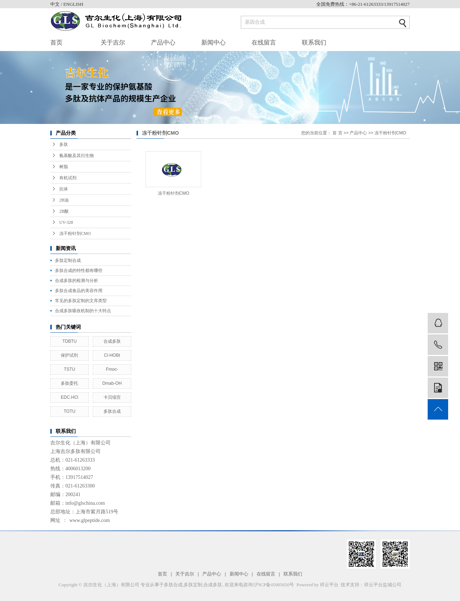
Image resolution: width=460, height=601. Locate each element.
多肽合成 (112, 411)
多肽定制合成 (68, 260)
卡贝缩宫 (112, 397)
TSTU (69, 369)
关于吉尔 (113, 42)
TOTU (69, 411)
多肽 (63, 144)
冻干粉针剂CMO (75, 233)
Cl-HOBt (112, 355)
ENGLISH (73, 4)
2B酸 (64, 211)
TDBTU (69, 341)
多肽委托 (69, 383)
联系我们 (314, 42)
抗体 (63, 188)
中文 (55, 4)
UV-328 (66, 222)
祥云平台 (329, 584)
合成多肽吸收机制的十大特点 (83, 310)
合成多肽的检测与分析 (76, 280)
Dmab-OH (112, 383)
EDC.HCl (69, 397)
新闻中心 (213, 42)
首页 (56, 42)
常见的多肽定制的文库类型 (81, 300)
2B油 (64, 200)
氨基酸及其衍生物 (76, 155)
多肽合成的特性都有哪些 (78, 270)
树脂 (63, 166)
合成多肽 (112, 341)
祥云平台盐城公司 (382, 584)
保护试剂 (69, 355)
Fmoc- (112, 369)
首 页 (337, 132)
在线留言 (264, 42)
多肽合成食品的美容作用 (78, 290)
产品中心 (163, 42)
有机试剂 (68, 177)
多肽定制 (193, 584)
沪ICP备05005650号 (274, 584)
